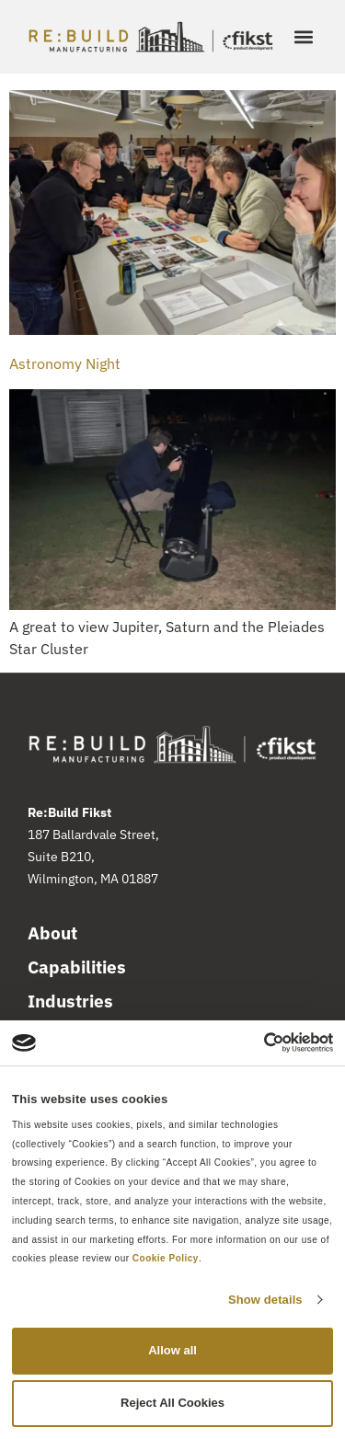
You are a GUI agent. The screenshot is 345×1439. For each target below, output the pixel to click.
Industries (70, 1001)
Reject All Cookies (172, 1403)
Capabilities (77, 967)
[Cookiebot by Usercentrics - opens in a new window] (252, 1042)
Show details (265, 1300)
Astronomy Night (65, 363)
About (52, 933)
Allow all (172, 1350)
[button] (304, 37)
